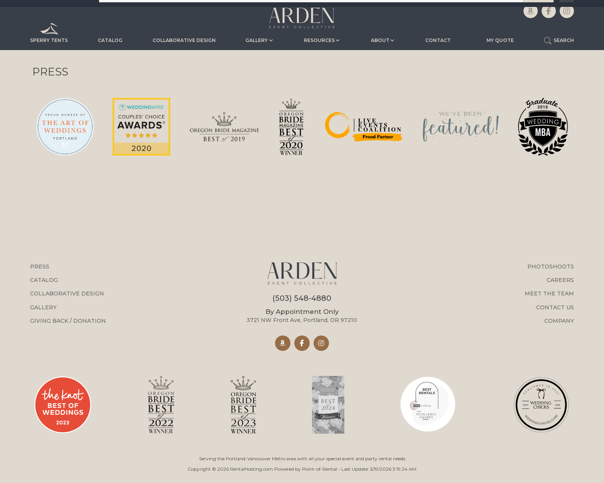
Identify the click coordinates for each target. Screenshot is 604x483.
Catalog (110, 40)
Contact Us (555, 307)
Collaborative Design (184, 40)
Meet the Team (549, 293)
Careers (560, 280)
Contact (438, 40)
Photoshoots (550, 266)
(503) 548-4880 (301, 298)
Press (39, 266)
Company (559, 320)
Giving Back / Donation (68, 320)
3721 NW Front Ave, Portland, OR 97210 (302, 316)
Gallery (43, 307)
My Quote (500, 40)
